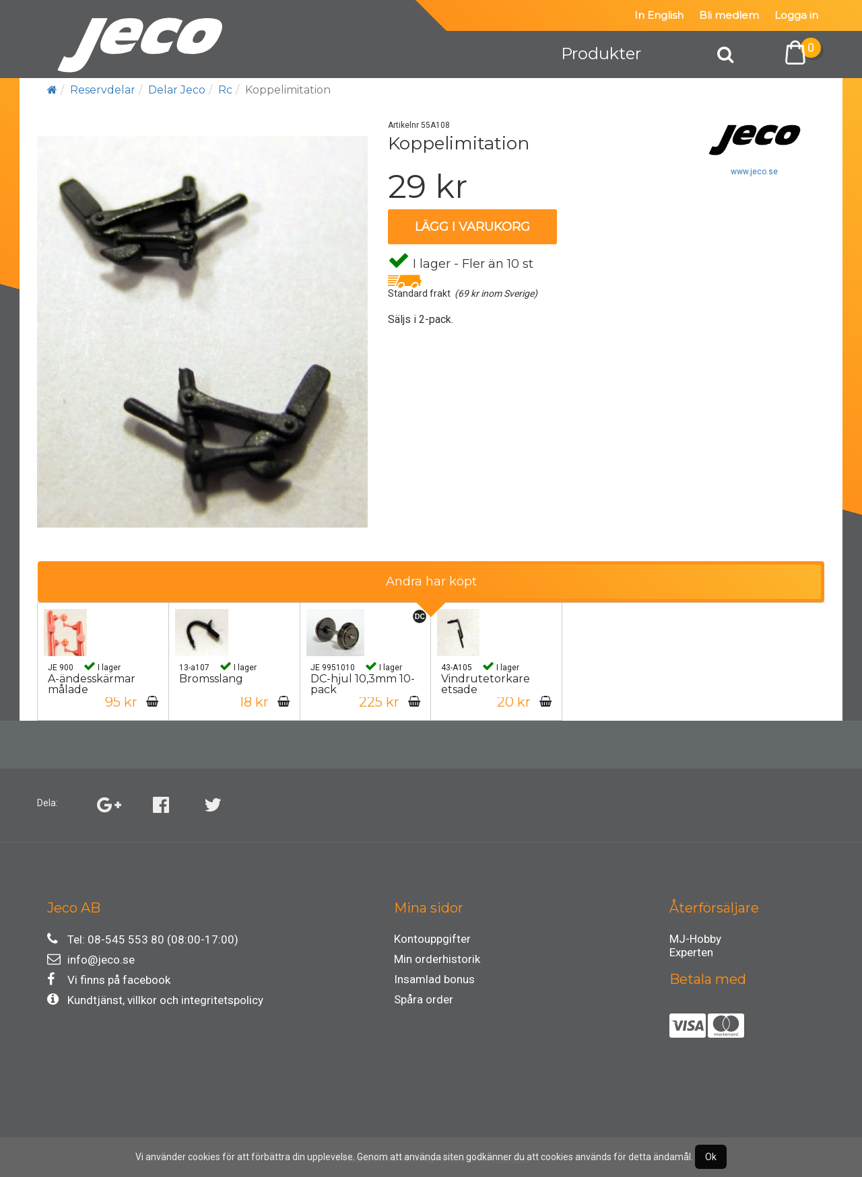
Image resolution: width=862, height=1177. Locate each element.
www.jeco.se (754, 171)
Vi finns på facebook (108, 979)
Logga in (796, 15)
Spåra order (423, 999)
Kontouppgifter (432, 939)
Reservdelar (102, 89)
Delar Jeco (176, 89)
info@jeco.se (91, 959)
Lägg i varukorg (472, 226)
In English (659, 15)
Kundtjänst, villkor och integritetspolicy (155, 1000)
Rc (225, 89)
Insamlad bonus (434, 979)
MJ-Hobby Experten (695, 941)
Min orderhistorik (437, 959)
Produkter (601, 53)
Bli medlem (729, 15)
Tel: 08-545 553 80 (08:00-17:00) (142, 939)
